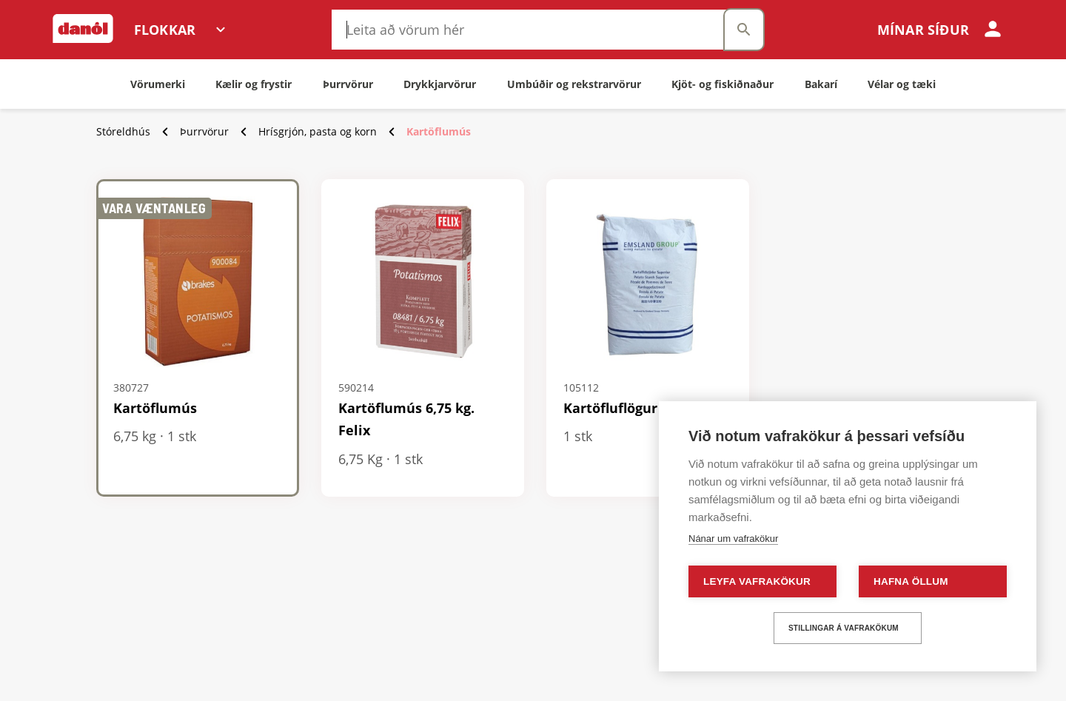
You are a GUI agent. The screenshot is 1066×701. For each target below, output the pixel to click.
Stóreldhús (123, 131)
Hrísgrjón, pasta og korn (317, 131)
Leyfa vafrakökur (757, 581)
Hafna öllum (911, 581)
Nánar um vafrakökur (733, 538)
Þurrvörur (204, 131)
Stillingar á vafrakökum (843, 628)
